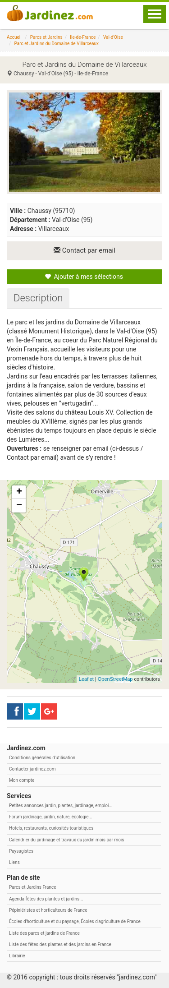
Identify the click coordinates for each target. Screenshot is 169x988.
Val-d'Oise (113, 37)
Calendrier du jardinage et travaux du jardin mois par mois (66, 839)
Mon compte (21, 780)
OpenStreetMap (115, 679)
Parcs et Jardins (46, 37)
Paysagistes (21, 851)
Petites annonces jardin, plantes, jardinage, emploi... (60, 805)
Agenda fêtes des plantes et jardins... (46, 898)
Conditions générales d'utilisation (42, 757)
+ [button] (19, 492)
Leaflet (86, 679)
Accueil (14, 37)
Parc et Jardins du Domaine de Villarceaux (56, 43)
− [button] (19, 505)
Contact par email (84, 250)
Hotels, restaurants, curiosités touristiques (51, 828)
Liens (14, 862)
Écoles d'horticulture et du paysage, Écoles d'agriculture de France (75, 921)
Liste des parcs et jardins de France (44, 933)
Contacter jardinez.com (32, 768)
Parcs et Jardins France (32, 887)
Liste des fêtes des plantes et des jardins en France (60, 944)
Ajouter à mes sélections (84, 276)
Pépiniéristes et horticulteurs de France (48, 910)
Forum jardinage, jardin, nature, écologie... (50, 816)
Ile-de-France (83, 37)
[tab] (38, 298)
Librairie (17, 955)
